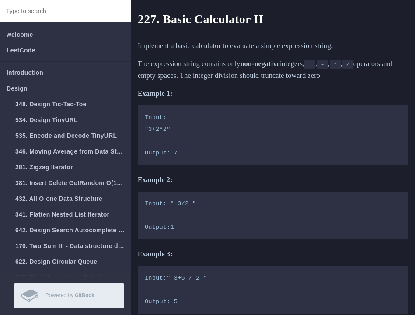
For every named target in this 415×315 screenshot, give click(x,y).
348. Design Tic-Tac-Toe (51, 104)
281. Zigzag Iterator (44, 167)
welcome (20, 34)
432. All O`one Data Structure (58, 198)
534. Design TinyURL (46, 119)
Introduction (25, 72)
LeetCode (21, 50)
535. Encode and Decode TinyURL (66, 135)
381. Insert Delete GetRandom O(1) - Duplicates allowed (73, 182)
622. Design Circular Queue (56, 261)
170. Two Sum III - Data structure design (73, 245)
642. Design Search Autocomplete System (73, 230)
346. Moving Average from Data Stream (73, 151)
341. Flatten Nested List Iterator (62, 214)
